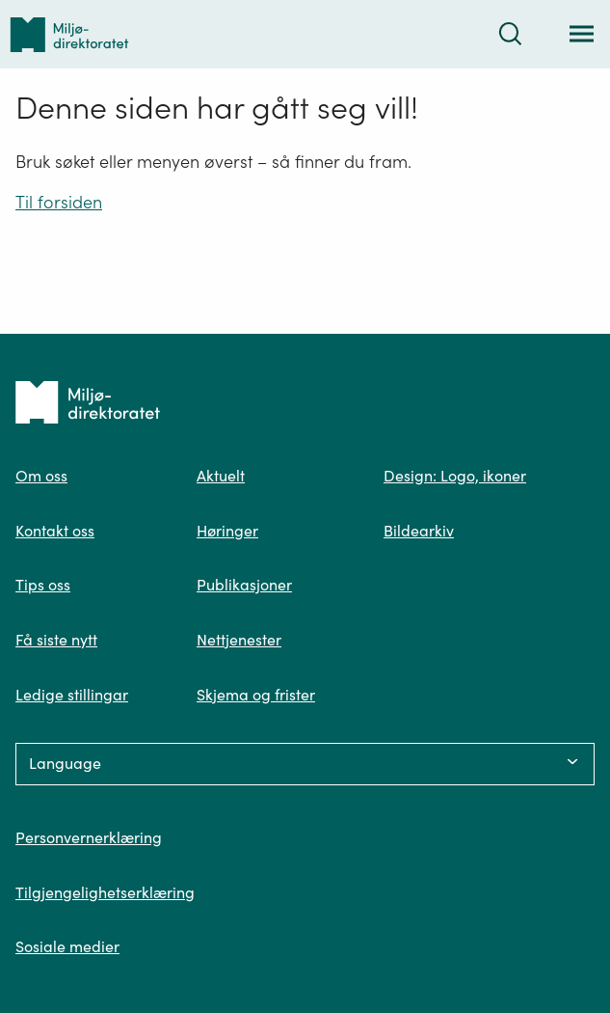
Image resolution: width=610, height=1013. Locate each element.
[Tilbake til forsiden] (69, 34)
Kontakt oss (54, 530)
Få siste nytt (56, 639)
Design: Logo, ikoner (455, 475)
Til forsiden (58, 202)
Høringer (227, 530)
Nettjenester (239, 639)
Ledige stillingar (71, 694)
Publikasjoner (244, 584)
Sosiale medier (67, 946)
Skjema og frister (256, 694)
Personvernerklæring (88, 837)
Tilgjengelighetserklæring (105, 892)
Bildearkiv (419, 530)
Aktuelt (221, 475)
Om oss (41, 475)
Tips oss (42, 584)
